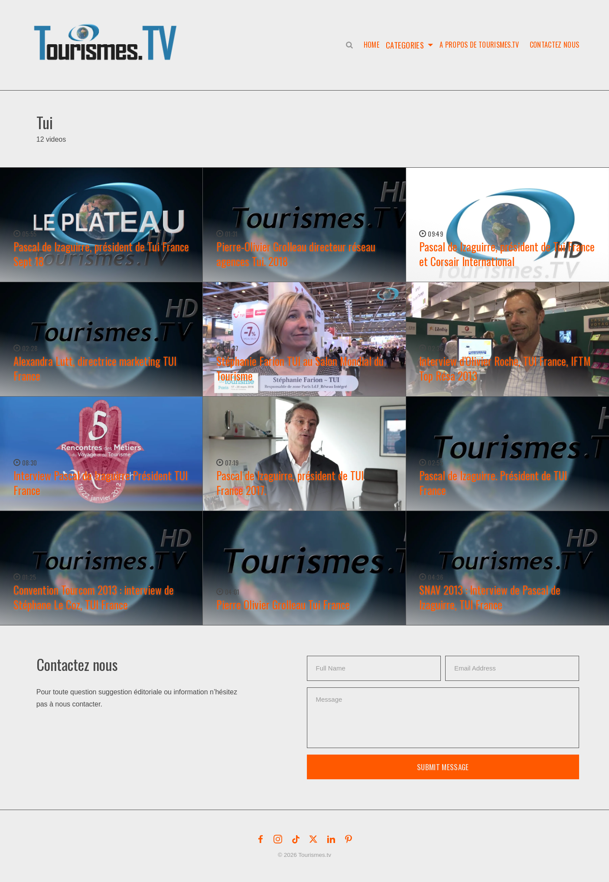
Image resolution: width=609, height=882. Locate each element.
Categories (404, 44)
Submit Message (443, 767)
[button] (107, 33)
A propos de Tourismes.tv (479, 44)
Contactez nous (554, 44)
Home (370, 44)
